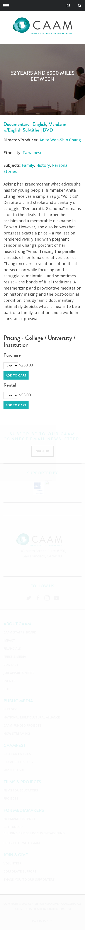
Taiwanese (32, 152)
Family (28, 165)
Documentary (16, 124)
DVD (48, 130)
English (39, 124)
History (43, 165)
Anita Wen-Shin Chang (60, 139)
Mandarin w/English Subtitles (34, 127)
